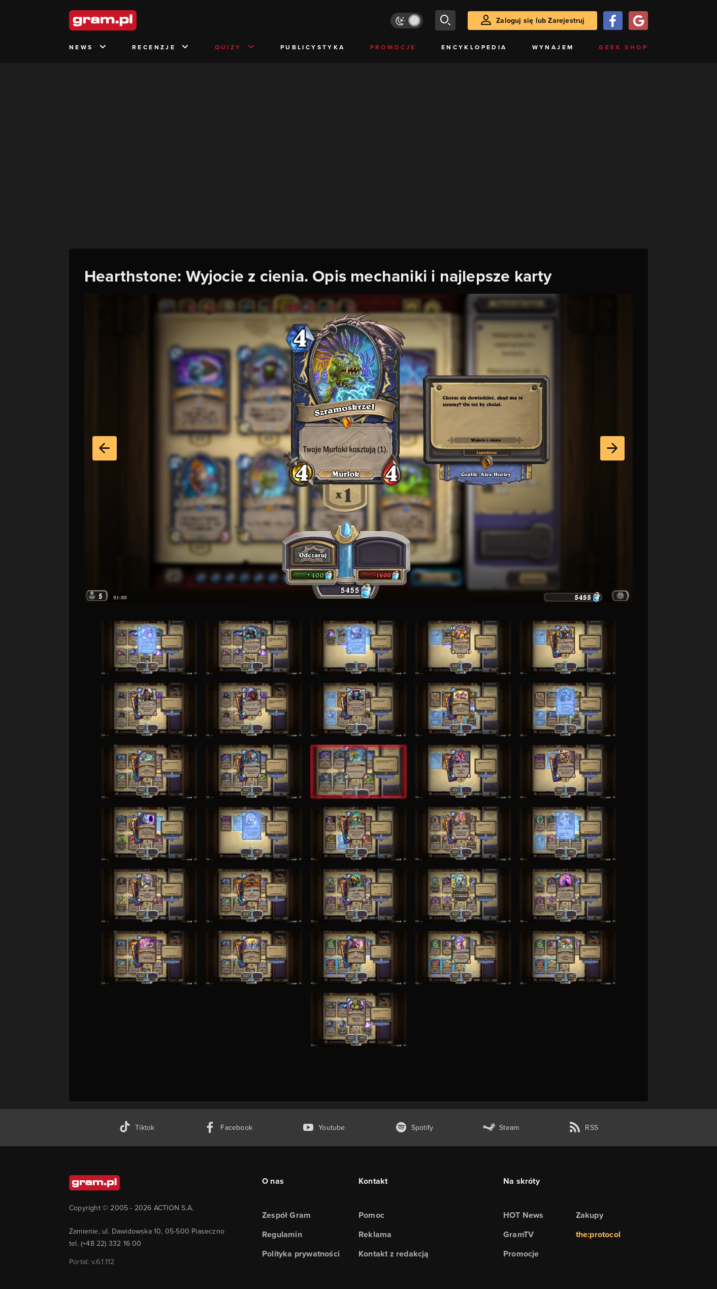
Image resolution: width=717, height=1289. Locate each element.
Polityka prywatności (301, 1254)
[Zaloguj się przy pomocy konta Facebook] (613, 20)
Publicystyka (312, 47)
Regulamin (282, 1234)
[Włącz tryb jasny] (406, 20)
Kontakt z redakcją (393, 1254)
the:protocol (598, 1234)
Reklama (375, 1234)
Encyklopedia (474, 47)
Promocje (393, 47)
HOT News (523, 1215)
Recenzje (161, 47)
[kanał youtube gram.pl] (323, 1127)
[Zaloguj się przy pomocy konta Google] (638, 20)
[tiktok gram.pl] (136, 1127)
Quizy (235, 47)
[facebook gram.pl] (228, 1127)
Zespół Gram (286, 1215)
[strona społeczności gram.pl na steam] (501, 1127)
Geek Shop (623, 47)
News (88, 47)
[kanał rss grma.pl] (583, 1127)
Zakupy (589, 1215)
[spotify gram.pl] (414, 1127)
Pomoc (371, 1215)
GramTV (518, 1234)
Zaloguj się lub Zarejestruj (540, 20)
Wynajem (553, 47)
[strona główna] (128, 20)
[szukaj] (445, 20)
